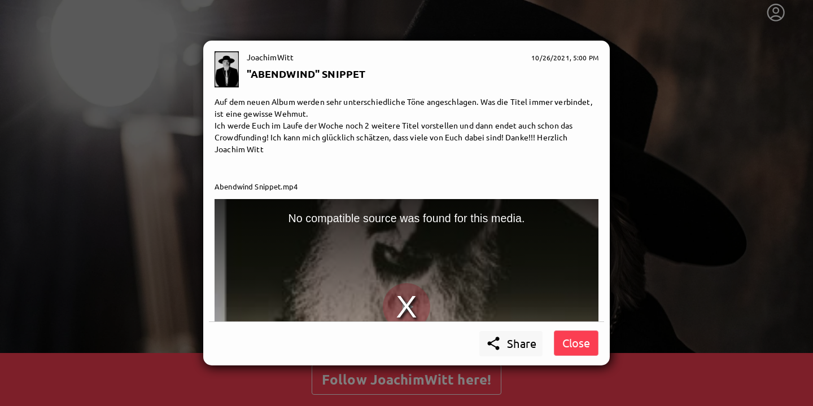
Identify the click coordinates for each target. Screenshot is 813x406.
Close (576, 343)
